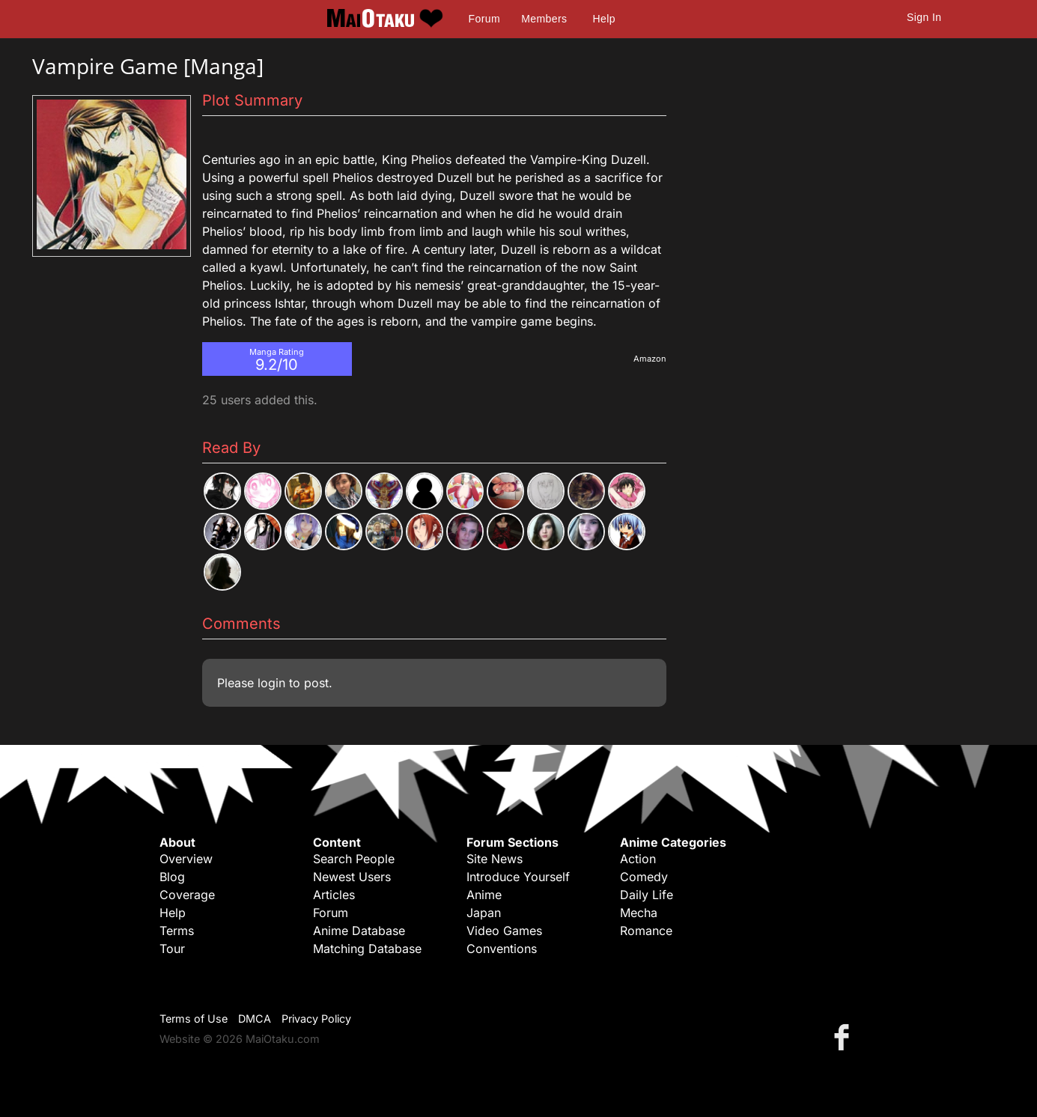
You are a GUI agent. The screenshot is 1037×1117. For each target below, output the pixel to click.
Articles (334, 894)
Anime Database (359, 930)
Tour (172, 948)
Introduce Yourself (518, 876)
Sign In (924, 17)
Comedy (644, 876)
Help (604, 19)
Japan (483, 912)
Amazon (649, 358)
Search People (354, 858)
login (271, 682)
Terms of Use (193, 1018)
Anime (484, 894)
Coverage (187, 894)
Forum (484, 19)
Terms (176, 930)
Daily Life (646, 894)
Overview (186, 858)
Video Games (504, 930)
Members (544, 19)
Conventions (501, 948)
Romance (646, 930)
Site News (494, 858)
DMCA (254, 1018)
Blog (172, 876)
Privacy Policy (316, 1018)
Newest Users (352, 876)
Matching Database (367, 948)
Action (638, 858)
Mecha (638, 912)
